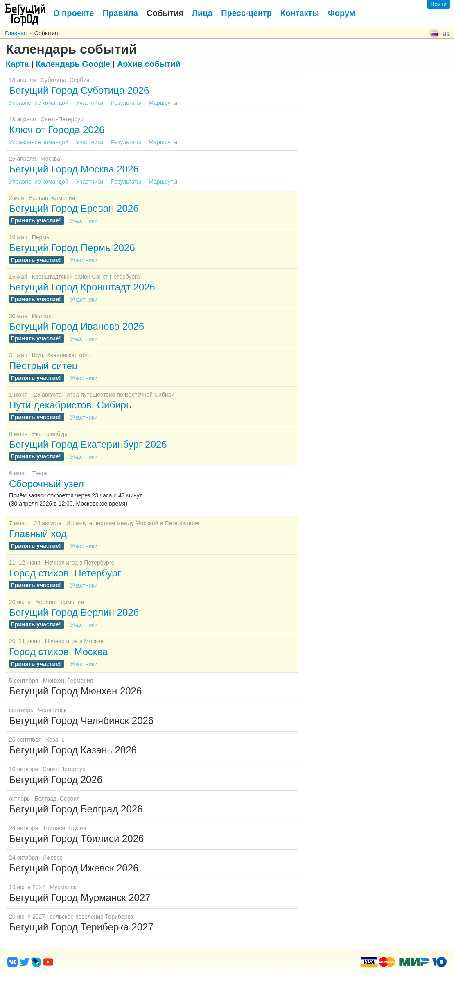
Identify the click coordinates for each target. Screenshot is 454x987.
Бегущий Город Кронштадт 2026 (82, 287)
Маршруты (163, 103)
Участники (90, 103)
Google (73, 63)
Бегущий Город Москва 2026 (74, 169)
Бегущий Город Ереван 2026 (74, 208)
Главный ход (38, 533)
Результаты (127, 103)
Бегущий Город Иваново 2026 (76, 326)
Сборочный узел (46, 483)
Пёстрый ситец (43, 365)
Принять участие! (37, 220)
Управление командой (39, 103)
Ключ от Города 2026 (56, 129)
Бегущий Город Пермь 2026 (72, 247)
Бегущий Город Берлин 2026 (74, 612)
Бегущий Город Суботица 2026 (79, 90)
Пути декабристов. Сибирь (70, 405)
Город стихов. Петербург (65, 573)
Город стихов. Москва (58, 651)
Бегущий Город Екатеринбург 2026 (88, 444)
